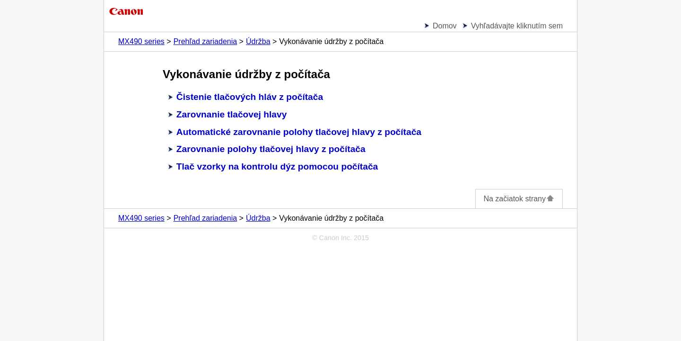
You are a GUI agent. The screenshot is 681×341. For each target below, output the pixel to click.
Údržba (258, 41)
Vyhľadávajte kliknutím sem (517, 26)
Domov (445, 26)
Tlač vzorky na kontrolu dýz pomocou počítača (277, 166)
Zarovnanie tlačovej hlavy (231, 114)
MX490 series (141, 41)
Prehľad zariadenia (205, 41)
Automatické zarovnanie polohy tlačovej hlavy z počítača (298, 132)
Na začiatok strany (519, 199)
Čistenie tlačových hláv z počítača (249, 97)
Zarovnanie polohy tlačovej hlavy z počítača (271, 149)
